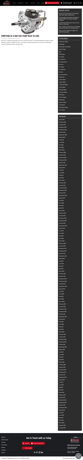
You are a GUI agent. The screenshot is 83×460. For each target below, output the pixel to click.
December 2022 (63, 218)
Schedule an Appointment (53, 3)
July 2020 (61, 291)
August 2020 (62, 289)
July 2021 (61, 261)
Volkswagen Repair (63, 107)
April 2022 (61, 238)
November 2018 (62, 342)
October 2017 (62, 374)
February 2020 (62, 304)
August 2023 (62, 198)
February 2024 (62, 182)
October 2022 (62, 223)
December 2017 (62, 369)
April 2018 (61, 359)
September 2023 (63, 195)
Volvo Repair (62, 110)
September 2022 (63, 225)
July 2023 (61, 200)
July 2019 (61, 321)
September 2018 (63, 347)
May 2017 (61, 387)
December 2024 (63, 157)
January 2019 (62, 336)
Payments (3, 450)
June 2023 (61, 203)
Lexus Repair (62, 87)
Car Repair (17, 38)
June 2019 (61, 324)
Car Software (62, 69)
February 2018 (62, 364)
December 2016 (62, 400)
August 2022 (62, 228)
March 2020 (62, 301)
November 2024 (63, 160)
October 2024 (62, 162)
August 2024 (62, 167)
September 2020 (63, 286)
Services (3, 442)
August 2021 (62, 258)
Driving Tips (62, 77)
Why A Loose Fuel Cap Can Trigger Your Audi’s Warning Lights (68, 31)
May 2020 (61, 296)
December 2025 (63, 127)
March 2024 (62, 180)
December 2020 (63, 278)
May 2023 (61, 205)
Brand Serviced (4, 439)
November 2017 (62, 372)
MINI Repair (61, 94)
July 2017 (61, 382)
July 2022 (61, 230)
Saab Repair (62, 99)
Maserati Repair (63, 89)
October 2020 (62, 283)
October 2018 (62, 344)
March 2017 (61, 392)
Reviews (3, 447)
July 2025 (61, 139)
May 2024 (61, 175)
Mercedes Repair (63, 92)
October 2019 (62, 314)
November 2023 (63, 190)
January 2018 (62, 367)
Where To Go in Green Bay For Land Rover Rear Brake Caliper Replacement (69, 14)
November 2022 (63, 220)
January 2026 (62, 124)
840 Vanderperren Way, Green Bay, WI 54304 (72, 448)
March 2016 (61, 422)
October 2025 (62, 132)
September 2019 (63, 316)
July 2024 (61, 170)
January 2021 (62, 276)
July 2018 (61, 352)
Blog (14, 38)
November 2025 (63, 129)
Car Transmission (63, 74)
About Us (3, 437)
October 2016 (62, 405)
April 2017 (61, 390)
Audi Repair (61, 44)
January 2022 (62, 246)
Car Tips (61, 72)
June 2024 (61, 172)
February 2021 (62, 273)
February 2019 (62, 334)
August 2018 (62, 349)
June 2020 (61, 294)
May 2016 (61, 417)
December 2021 (62, 248)
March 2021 (61, 271)
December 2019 (62, 309)
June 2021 (61, 263)
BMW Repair (62, 54)
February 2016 (62, 425)
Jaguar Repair (62, 82)
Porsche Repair (62, 97)
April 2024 (61, 177)
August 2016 (62, 410)
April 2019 (61, 329)
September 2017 (63, 377)
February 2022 (62, 243)
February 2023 (62, 213)
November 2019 (62, 311)
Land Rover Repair (63, 84)
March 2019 (61, 331)
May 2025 (61, 145)
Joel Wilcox (4, 38)
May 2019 (61, 326)
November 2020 (63, 281)
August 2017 (62, 379)
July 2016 (61, 412)
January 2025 (62, 155)
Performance (4, 444)
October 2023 (62, 193)
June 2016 (61, 415)
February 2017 (62, 395)
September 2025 (63, 134)
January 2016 (62, 427)
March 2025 (62, 150)
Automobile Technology (64, 46)
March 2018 (61, 362)
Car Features (62, 59)
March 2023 (62, 210)
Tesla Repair (62, 104)
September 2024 (63, 165)
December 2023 (63, 187)
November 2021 (62, 251)
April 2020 (61, 299)
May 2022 (61, 235)
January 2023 (62, 215)
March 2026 (62, 119)
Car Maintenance (63, 62)
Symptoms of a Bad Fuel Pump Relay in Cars (20, 36)
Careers (3, 452)
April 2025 (61, 147)
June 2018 (61, 354)
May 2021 (61, 266)
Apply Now (27, 443)
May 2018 (61, 357)
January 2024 (62, 185)
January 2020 (62, 306)
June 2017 (61, 384)
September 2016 (63, 407)
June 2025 (61, 142)
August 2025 (62, 137)
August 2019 (62, 319)
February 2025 (62, 152)
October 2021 (62, 253)
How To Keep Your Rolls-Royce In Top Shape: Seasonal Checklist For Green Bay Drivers (69, 27)
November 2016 (62, 402)
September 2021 (63, 256)
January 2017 (62, 397)
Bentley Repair (62, 49)
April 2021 (61, 268)
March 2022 (62, 241)
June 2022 (61, 233)
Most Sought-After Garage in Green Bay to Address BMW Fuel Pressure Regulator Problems (69, 19)
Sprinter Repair (62, 102)
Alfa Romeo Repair (63, 41)
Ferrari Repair (62, 79)
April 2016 (61, 420)
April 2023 (61, 208)
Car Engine (61, 56)
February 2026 (62, 122)
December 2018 (62, 339)
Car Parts (61, 64)
